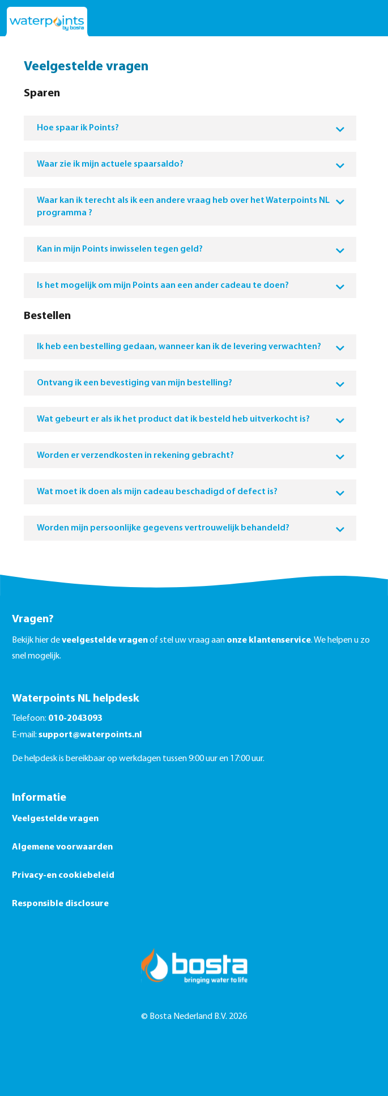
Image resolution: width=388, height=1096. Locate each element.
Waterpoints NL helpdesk (75, 698)
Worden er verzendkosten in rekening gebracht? (191, 455)
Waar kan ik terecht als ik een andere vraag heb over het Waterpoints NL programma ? (191, 207)
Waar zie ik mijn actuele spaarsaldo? (191, 164)
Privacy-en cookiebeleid (63, 875)
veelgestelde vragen (105, 640)
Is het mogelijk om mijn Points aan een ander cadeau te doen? (191, 285)
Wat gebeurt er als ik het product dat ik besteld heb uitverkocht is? (191, 419)
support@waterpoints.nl (90, 735)
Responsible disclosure (60, 903)
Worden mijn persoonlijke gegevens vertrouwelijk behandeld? (191, 528)
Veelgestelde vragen (55, 818)
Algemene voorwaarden (62, 847)
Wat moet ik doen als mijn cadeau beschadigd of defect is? (191, 491)
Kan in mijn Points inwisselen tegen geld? (191, 249)
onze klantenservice (269, 640)
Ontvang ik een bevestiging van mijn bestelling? (191, 383)
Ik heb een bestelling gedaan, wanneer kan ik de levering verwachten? (191, 346)
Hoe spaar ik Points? (191, 128)
